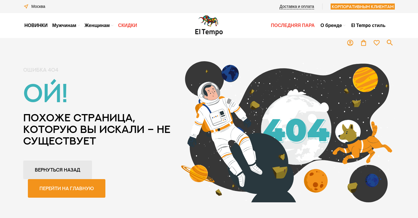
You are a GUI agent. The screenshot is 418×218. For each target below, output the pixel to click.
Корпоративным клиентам (363, 6)
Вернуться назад (57, 169)
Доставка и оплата (297, 6)
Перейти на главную (66, 188)
